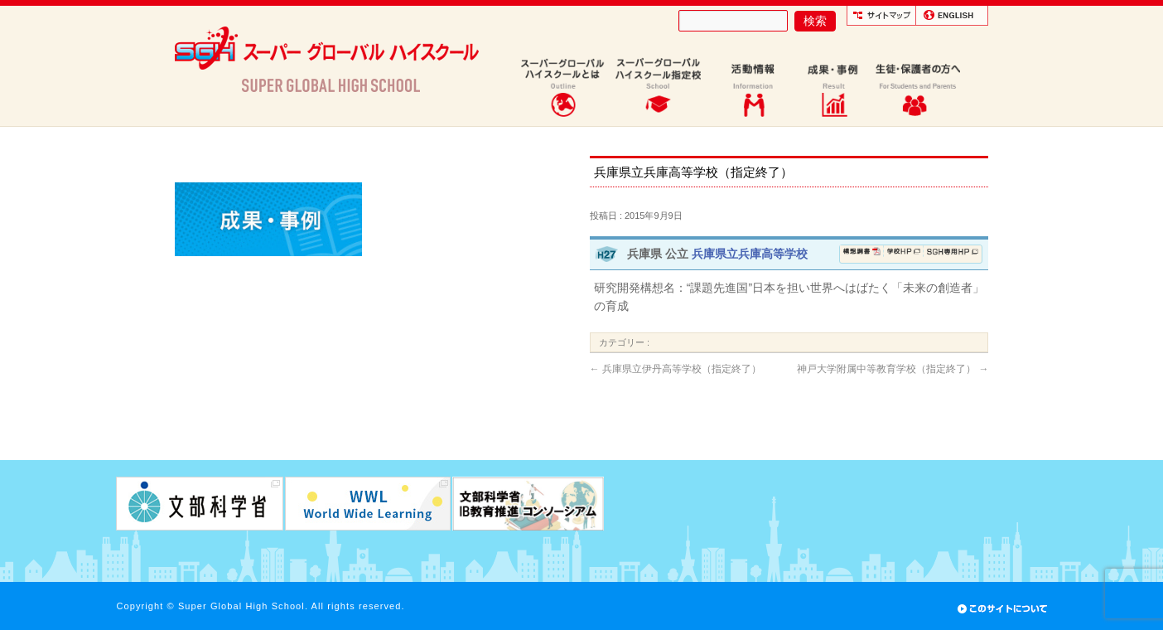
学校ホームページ (904, 254)
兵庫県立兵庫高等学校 (750, 253)
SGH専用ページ (952, 254)
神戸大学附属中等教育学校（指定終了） (892, 369)
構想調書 (862, 254)
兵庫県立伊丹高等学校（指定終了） (675, 369)
